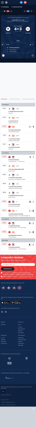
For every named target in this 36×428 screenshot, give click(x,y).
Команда (4, 335)
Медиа (3, 322)
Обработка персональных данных (8, 404)
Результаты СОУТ (5, 399)
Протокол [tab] (4, 99)
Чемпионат (21, 335)
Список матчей (16, 7)
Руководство (21, 329)
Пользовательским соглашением (24, 274)
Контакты (20, 330)
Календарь (4, 7)
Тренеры (3, 339)
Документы (21, 332)
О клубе (20, 327)
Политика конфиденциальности (8, 402)
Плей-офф (20, 345)
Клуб (19, 324)
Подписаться (7, 268)
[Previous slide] (3, 55)
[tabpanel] (18, 177)
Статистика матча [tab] (14, 99)
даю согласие (7, 276)
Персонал (3, 341)
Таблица (20, 341)
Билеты (3, 324)
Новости (20, 322)
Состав (3, 337)
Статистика (4, 343)
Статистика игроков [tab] (28, 99)
